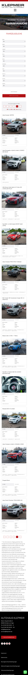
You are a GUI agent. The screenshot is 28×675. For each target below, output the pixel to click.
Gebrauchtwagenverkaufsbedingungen (10, 666)
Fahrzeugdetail (17, 135)
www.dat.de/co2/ (14, 571)
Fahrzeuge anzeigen (14, 95)
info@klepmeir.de (5, 629)
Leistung (18, 109)
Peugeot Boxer (6, 480)
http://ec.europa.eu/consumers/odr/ (10, 610)
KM (12, 109)
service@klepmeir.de (6, 631)
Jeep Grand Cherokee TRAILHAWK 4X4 (12, 500)
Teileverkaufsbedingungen (7, 670)
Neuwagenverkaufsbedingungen (9, 661)
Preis (8, 109)
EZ (15, 109)
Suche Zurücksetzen (14, 91)
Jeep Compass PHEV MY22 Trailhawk (11, 261)
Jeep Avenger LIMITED (8, 115)
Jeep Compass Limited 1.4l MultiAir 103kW (13, 444)
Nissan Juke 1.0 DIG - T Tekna (10, 335)
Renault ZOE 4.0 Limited (8, 408)
